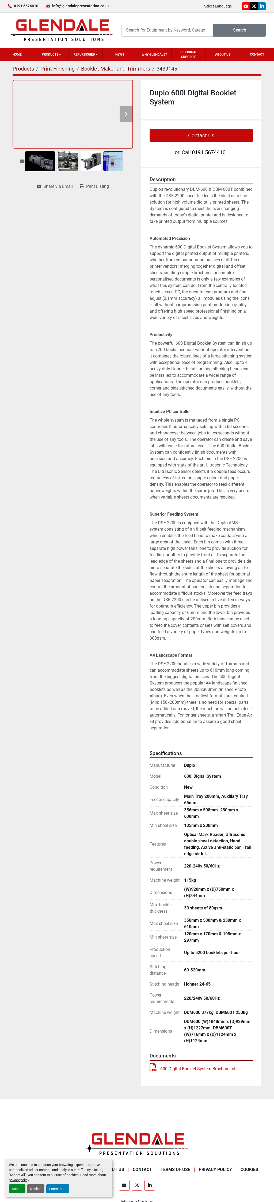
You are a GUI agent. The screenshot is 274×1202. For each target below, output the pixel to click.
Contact (257, 54)
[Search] (167, 30)
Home (17, 54)
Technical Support (188, 54)
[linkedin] (262, 6)
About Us (222, 54)
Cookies (249, 1169)
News (119, 54)
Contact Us (201, 135)
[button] (51, 54)
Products (50, 54)
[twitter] (254, 6)
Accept (17, 1189)
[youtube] (246, 6)
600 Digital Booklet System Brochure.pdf (193, 1068)
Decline (35, 1189)
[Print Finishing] (57, 68)
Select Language (218, 6)
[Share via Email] (54, 186)
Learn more (57, 1189)
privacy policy (19, 1180)
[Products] (23, 68)
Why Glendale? (154, 54)
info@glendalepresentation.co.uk (80, 6)
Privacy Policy (215, 1169)
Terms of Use (175, 1169)
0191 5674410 (26, 6)
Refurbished (84, 54)
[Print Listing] (94, 186)
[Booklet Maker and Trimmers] (115, 68)
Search (239, 30)
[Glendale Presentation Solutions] (137, 1143)
